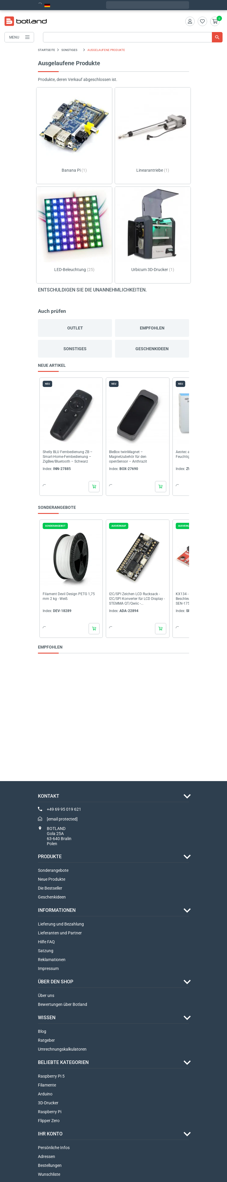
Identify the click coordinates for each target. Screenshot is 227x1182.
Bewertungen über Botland (62, 1004)
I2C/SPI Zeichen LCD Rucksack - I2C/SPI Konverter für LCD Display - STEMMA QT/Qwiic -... (137, 599)
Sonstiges (75, 348)
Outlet (75, 328)
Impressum (48, 968)
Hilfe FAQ (46, 941)
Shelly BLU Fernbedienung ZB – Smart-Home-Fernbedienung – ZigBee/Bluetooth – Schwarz (67, 457)
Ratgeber (46, 1040)
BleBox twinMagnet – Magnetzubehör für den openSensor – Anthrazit (128, 457)
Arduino (45, 1094)
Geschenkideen (152, 348)
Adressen (46, 1156)
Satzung (45, 950)
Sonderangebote (53, 870)
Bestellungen (50, 1165)
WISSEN (46, 1017)
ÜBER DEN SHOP (55, 982)
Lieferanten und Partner (60, 933)
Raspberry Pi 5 (51, 1076)
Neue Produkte (51, 879)
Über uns (46, 995)
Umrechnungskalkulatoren (62, 1049)
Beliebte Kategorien (63, 1062)
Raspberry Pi (49, 1111)
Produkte (50, 856)
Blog (42, 1031)
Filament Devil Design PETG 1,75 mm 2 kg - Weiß (69, 596)
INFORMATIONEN (57, 910)
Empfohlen (152, 328)
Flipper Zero (49, 1120)
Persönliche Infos (54, 1147)
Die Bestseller (50, 888)
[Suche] (133, 37)
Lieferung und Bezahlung (61, 924)
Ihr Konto (50, 1134)
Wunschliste (49, 1174)
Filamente (47, 1085)
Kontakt (48, 796)
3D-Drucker (48, 1102)
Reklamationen (51, 959)
